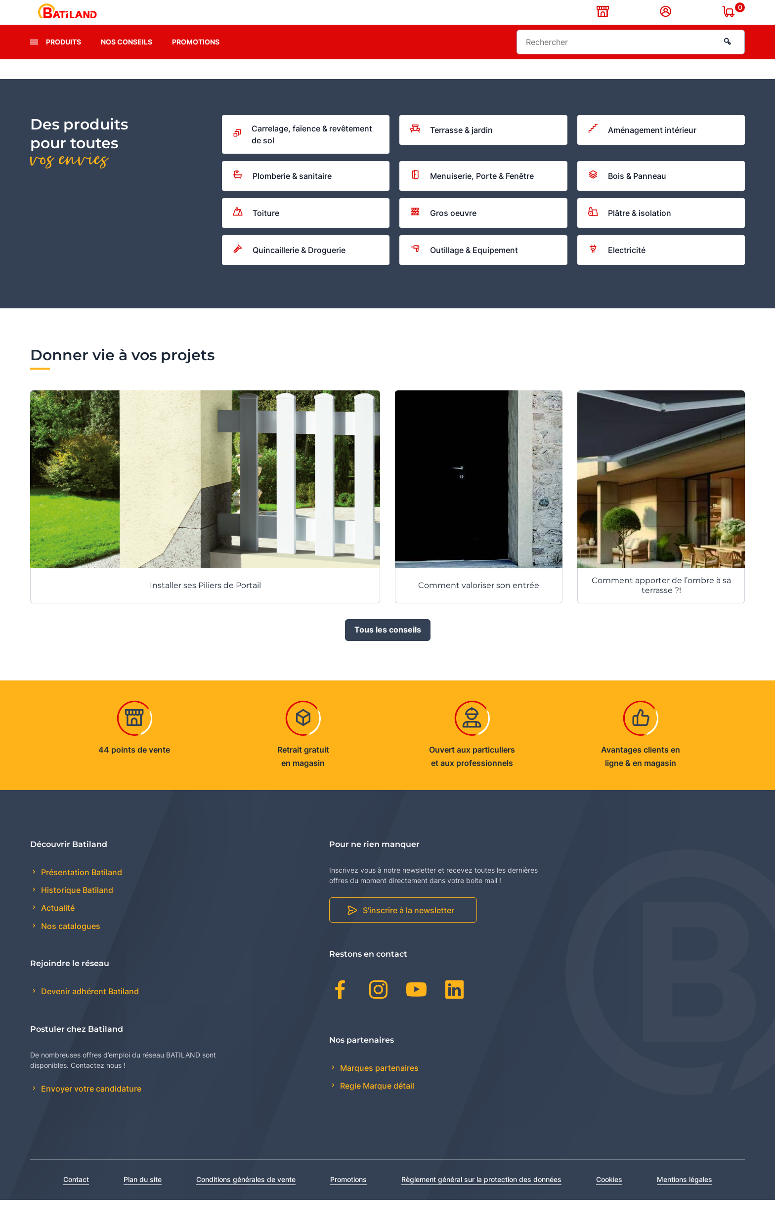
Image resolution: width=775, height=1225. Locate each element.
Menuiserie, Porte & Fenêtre (472, 201)
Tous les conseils (387, 655)
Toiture (256, 238)
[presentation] (34, 67)
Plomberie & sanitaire (282, 201)
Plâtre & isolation (629, 238)
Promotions (195, 67)
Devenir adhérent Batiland (89, 1017)
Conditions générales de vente (246, 1204)
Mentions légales (684, 1204)
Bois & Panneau (627, 201)
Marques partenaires (378, 1093)
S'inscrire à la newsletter (408, 936)
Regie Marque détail (376, 1111)
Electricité (617, 275)
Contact (76, 1204)
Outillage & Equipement (464, 275)
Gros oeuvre (443, 238)
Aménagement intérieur (642, 155)
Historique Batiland (76, 916)
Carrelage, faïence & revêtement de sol (302, 159)
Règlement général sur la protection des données (481, 1204)
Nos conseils (126, 67)
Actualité (57, 933)
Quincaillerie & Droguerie (289, 275)
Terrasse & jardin (451, 155)
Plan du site (143, 1204)
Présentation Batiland (80, 897)
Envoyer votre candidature (90, 1114)
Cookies (609, 1204)
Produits (63, 67)
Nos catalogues (69, 951)
